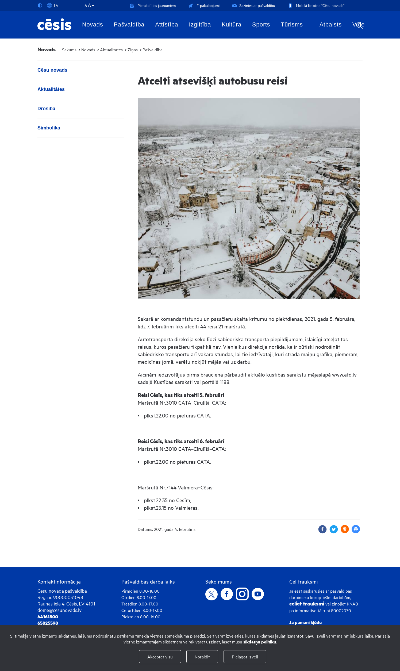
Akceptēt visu (160, 657)
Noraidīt (202, 657)
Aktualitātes (111, 49)
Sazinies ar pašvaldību (253, 5)
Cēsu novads (52, 70)
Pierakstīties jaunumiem (152, 5)
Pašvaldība (129, 24)
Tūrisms (292, 24)
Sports (261, 24)
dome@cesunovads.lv (59, 610)
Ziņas (133, 49)
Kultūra (231, 24)
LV (52, 5)
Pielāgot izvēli (245, 657)
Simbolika (48, 128)
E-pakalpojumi (203, 5)
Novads (92, 24)
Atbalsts (331, 24)
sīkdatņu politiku (259, 642)
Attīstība (166, 24)
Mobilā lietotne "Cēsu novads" (315, 5)
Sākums (69, 49)
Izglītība (200, 24)
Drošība (46, 108)
